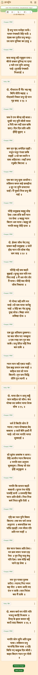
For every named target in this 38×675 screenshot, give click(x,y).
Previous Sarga (19, 666)
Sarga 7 (31, 7)
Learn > (7, 7)
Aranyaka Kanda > (24, 7)
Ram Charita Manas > (14, 7)
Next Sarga (18, 670)
